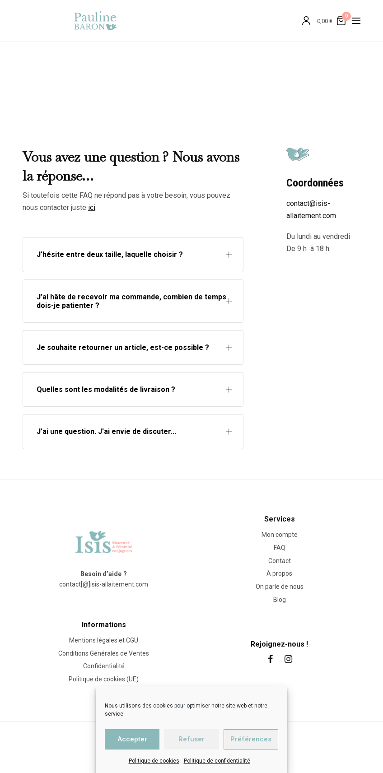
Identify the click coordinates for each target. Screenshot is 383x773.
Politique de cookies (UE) (104, 679)
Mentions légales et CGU (103, 639)
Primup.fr (251, 743)
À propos (279, 573)
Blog (279, 599)
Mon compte (280, 534)
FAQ (279, 547)
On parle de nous (280, 586)
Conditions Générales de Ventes (103, 653)
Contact (279, 560)
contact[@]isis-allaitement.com (103, 584)
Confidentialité (104, 666)
